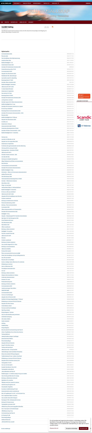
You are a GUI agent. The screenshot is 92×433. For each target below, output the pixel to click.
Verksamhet (17, 3)
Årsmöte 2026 (5, 56)
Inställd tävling (7, 27)
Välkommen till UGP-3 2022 (8, 194)
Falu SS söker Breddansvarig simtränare (11, 314)
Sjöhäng (3, 323)
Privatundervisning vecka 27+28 (9, 69)
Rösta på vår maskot (6, 251)
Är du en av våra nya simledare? (9, 191)
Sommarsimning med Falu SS (8, 413)
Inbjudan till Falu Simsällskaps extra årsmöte (12, 196)
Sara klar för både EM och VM (8, 139)
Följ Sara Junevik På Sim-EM (8, 233)
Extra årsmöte (5, 163)
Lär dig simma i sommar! (7, 99)
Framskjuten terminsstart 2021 (8, 268)
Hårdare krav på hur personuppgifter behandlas (12, 406)
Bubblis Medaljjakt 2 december (9, 84)
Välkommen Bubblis (6, 248)
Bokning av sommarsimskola (8, 246)
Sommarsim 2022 (5, 207)
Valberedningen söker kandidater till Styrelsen (12, 351)
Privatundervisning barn (7, 281)
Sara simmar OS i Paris (7, 93)
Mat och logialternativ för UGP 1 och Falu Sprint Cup (13, 393)
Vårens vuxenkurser (6, 226)
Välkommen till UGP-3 (6, 152)
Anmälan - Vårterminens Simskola (9, 180)
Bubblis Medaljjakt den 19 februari (9, 117)
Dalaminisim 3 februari (7, 124)
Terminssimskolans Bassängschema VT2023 (12, 178)
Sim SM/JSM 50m (6, 156)
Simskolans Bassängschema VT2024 (10, 128)
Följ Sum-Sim (4, 137)
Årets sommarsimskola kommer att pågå (11, 253)
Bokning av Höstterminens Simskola (10, 200)
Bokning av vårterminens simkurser (9, 378)
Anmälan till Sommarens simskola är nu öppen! (12, 106)
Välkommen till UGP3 (6, 235)
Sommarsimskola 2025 (7, 71)
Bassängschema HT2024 (7, 95)
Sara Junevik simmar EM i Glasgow (9, 397)
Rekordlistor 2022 (6, 183)
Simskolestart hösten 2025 (8, 64)
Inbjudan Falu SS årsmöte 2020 (8, 297)
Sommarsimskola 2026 (7, 53)
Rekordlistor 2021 (6, 224)
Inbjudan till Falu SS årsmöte (8, 343)
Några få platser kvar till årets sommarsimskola (12, 161)
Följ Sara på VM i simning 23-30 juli (9, 148)
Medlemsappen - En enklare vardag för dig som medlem (14, 373)
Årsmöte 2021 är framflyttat (8, 259)
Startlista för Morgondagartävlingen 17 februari (12, 299)
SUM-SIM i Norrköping (7, 316)
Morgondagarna (5, 327)
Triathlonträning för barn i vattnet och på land (12, 356)
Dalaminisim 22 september (8, 91)
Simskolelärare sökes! (7, 305)
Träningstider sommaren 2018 (8, 404)
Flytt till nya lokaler (6, 310)
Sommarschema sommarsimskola (9, 165)
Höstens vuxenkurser (6, 198)
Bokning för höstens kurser (8, 402)
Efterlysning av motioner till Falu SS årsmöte (11, 301)
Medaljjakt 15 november (7, 231)
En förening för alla (6, 415)
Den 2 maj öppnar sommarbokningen (10, 408)
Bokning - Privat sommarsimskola (9, 205)
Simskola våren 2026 (6, 60)
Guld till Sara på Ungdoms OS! (8, 384)
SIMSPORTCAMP (5, 290)
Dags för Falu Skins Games (8, 345)
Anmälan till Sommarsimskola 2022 (9, 211)
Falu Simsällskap (6, 3)
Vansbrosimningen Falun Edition (9, 288)
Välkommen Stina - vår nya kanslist (9, 349)
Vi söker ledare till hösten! (7, 88)
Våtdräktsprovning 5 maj (7, 410)
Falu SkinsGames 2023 (7, 176)
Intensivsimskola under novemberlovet (10, 391)
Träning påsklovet (6, 334)
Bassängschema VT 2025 (7, 80)
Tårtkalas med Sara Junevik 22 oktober (10, 382)
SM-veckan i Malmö (6, 318)
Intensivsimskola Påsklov (7, 338)
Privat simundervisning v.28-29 (8, 202)
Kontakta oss (5, 121)
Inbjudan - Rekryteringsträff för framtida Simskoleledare (14, 216)
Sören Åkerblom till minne (7, 220)
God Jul (3, 270)
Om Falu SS (47, 3)
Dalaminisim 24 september (8, 143)
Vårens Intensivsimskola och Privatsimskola (11, 209)
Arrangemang (37, 3)
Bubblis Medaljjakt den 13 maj (8, 104)
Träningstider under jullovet (8, 369)
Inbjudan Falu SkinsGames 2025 (9, 73)
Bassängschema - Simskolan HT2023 (10, 150)
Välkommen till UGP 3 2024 (8, 86)
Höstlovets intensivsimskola (8, 277)
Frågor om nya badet (6, 185)
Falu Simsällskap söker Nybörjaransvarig (11, 58)
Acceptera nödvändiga (71, 428)
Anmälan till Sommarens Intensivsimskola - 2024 (12, 113)
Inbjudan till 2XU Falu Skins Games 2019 (11, 360)
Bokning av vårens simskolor (8, 229)
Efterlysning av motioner (7, 264)
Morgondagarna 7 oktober (8, 312)
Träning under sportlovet (7, 347)
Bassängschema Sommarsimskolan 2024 (11, 110)
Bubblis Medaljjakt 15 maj (7, 170)
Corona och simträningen (7, 294)
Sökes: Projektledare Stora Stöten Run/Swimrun (12, 332)
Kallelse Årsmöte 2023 (7, 174)
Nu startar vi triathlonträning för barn (10, 389)
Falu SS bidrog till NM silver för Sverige (10, 375)
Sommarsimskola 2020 (7, 286)
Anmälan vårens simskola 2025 (9, 82)
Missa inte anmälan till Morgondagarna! (10, 354)
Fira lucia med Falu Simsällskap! (9, 308)
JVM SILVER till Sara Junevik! (8, 421)
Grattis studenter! (5, 321)
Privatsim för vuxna (6, 279)
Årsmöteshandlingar (6, 340)
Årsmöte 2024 (5, 115)
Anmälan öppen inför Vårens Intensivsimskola (12, 102)
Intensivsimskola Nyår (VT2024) (9, 126)
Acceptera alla (83, 428)
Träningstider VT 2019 (6, 362)
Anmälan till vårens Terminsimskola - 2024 (11, 130)
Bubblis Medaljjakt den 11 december (10, 132)
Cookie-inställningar (5, 428)
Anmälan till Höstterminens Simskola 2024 (11, 97)
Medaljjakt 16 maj (5, 213)
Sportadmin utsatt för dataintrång (9, 78)
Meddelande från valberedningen (9, 75)
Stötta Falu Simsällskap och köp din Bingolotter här (13, 255)
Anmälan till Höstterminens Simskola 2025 (11, 67)
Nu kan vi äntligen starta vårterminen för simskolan (13, 262)
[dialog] (69, 424)
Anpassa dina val (54, 428)
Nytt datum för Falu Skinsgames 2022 (10, 218)
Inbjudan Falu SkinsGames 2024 (9, 119)
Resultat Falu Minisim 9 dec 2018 (9, 367)
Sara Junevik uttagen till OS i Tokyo (9, 244)
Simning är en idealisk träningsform (9, 159)
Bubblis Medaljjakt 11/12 (7, 62)
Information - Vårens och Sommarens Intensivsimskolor (14, 172)
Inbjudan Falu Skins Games (8, 303)
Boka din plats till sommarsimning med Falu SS (12, 329)
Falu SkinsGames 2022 (7, 222)
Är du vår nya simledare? (7, 108)
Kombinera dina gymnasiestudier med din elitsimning (13, 145)
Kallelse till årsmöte (6, 419)
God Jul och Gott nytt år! (7, 364)
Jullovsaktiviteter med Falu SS (8, 371)
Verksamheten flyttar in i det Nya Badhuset (11, 187)
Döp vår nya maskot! (6, 257)
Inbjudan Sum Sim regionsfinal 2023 (10, 141)
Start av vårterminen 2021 (7, 266)
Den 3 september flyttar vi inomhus (9, 395)
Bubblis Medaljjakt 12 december (9, 189)
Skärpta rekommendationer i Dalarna (10, 275)
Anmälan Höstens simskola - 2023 (9, 154)
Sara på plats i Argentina (7, 386)
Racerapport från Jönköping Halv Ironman (11, 400)
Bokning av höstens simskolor (8, 242)
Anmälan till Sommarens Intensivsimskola (11, 167)
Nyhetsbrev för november (7, 380)
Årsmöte (3, 237)
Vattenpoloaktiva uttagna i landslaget (10, 336)
